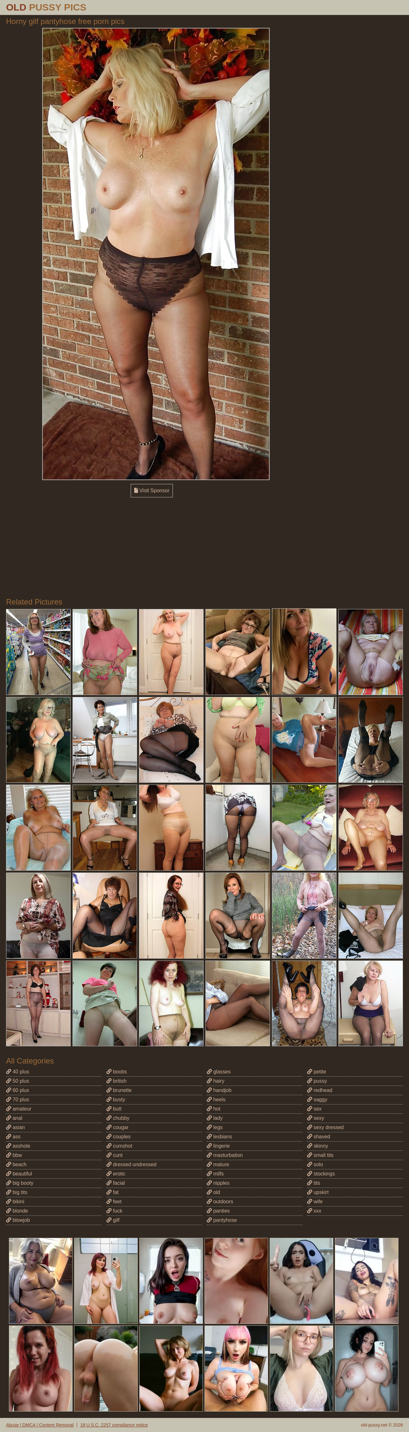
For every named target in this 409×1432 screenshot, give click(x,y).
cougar (117, 1127)
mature (218, 1164)
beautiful (19, 1173)
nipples (218, 1183)
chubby (117, 1118)
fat (112, 1192)
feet (113, 1201)
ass (13, 1136)
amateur (18, 1109)
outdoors (220, 1201)
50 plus (17, 1081)
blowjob (18, 1220)
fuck (114, 1211)
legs (215, 1127)
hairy (215, 1081)
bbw (14, 1155)
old (213, 1192)
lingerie (218, 1146)
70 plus (17, 1099)
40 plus (17, 1071)
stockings (321, 1173)
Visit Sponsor (151, 490)
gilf (113, 1220)
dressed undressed (131, 1164)
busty (115, 1099)
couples (118, 1136)
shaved (318, 1136)
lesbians (219, 1136)
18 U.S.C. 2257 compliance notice (114, 1425)
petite (316, 1071)
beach (16, 1164)
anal (14, 1118)
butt (113, 1109)
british (116, 1081)
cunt (114, 1155)
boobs (116, 1071)
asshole (18, 1146)
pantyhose (222, 1220)
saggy (317, 1099)
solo (315, 1164)
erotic (116, 1173)
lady (215, 1118)
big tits (16, 1192)
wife (315, 1201)
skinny (317, 1146)
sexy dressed (325, 1127)
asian (15, 1127)
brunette (119, 1090)
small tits (320, 1155)
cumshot (119, 1146)
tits (313, 1183)
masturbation (225, 1155)
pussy (317, 1081)
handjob (219, 1090)
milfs (215, 1173)
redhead (319, 1090)
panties (218, 1211)
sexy (315, 1118)
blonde (17, 1211)
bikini (15, 1201)
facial (115, 1183)
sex (314, 1109)
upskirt (318, 1192)
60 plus (17, 1090)
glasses (219, 1071)
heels (216, 1099)
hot (213, 1109)
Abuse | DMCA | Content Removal (39, 1425)
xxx (314, 1211)
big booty (19, 1183)
